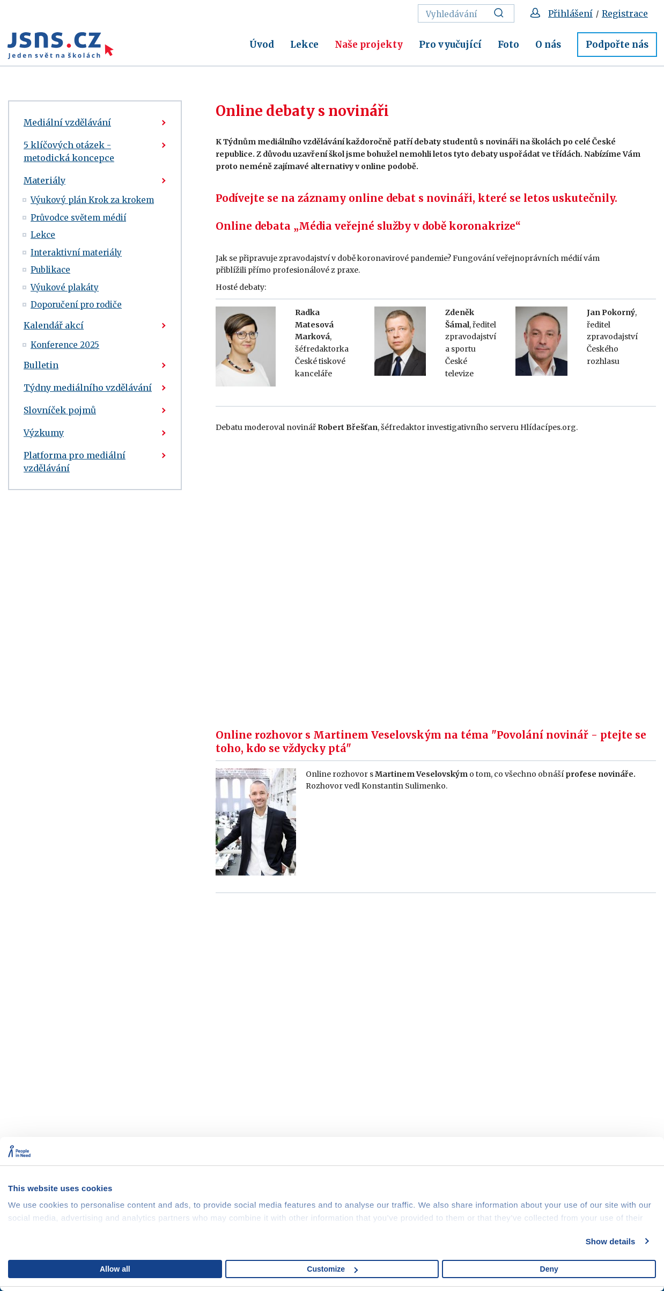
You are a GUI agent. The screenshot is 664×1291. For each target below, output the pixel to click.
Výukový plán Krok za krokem (92, 200)
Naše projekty (369, 44)
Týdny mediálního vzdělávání (88, 387)
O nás (548, 44)
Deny (549, 1269)
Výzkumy (44, 432)
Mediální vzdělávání (67, 122)
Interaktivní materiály (76, 252)
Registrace (625, 13)
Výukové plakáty (65, 287)
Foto (508, 44)
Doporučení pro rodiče (76, 305)
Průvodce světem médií (78, 218)
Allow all (115, 1269)
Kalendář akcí (54, 325)
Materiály (44, 180)
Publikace (50, 270)
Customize (332, 1269)
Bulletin (41, 365)
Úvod (261, 44)
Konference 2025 (65, 345)
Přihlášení (570, 13)
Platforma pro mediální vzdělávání (75, 461)
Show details (611, 1241)
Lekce (304, 44)
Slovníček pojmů (60, 410)
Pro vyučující (450, 44)
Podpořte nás (617, 44)
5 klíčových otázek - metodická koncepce (69, 151)
